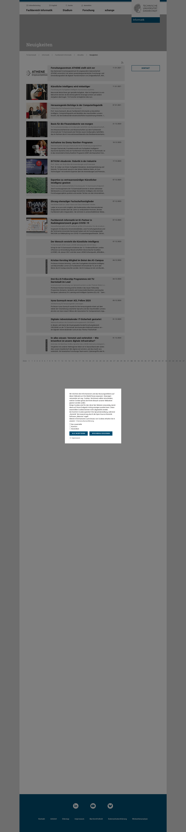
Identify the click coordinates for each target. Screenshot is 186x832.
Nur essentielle (75, 424)
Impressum (74, 438)
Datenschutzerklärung (84, 421)
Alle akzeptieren (78, 433)
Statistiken (74, 429)
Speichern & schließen (101, 433)
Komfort (73, 426)
